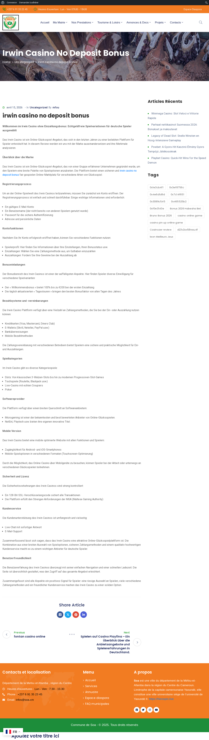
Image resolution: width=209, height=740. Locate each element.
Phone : (24, 694)
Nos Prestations (83, 22)
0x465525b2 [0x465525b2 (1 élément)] (178, 201)
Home (6, 62)
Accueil (44, 22)
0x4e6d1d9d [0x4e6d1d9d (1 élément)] (157, 194)
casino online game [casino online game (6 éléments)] (190, 215)
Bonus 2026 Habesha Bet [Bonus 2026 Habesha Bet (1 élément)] (185, 208)
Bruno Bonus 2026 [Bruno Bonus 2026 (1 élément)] (161, 215)
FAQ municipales (97, 704)
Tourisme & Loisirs (110, 22)
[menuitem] (3, 2)
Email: (20, 699)
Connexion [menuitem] (12, 2)
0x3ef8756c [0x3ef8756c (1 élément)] (176, 187)
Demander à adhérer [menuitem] (28, 2)
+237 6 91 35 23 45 (17, 9)
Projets (160, 22)
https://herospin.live (161, 699)
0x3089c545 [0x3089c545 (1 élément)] (157, 201)
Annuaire (91, 692)
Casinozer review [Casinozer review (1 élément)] (160, 229)
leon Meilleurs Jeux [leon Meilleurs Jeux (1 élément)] (161, 236)
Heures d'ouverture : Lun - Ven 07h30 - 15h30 (62, 9)
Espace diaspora (97, 698)
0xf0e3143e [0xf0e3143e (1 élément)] (157, 208)
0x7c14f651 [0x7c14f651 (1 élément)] (177, 194)
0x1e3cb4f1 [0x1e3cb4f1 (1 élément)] (156, 187)
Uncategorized (24, 62)
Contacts (177, 22)
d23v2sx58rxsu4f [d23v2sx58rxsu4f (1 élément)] (187, 229)
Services (91, 686)
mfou (56, 107)
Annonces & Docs (139, 22)
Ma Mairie (60, 22)
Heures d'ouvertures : (35, 689)
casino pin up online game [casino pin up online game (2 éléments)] (166, 222)
